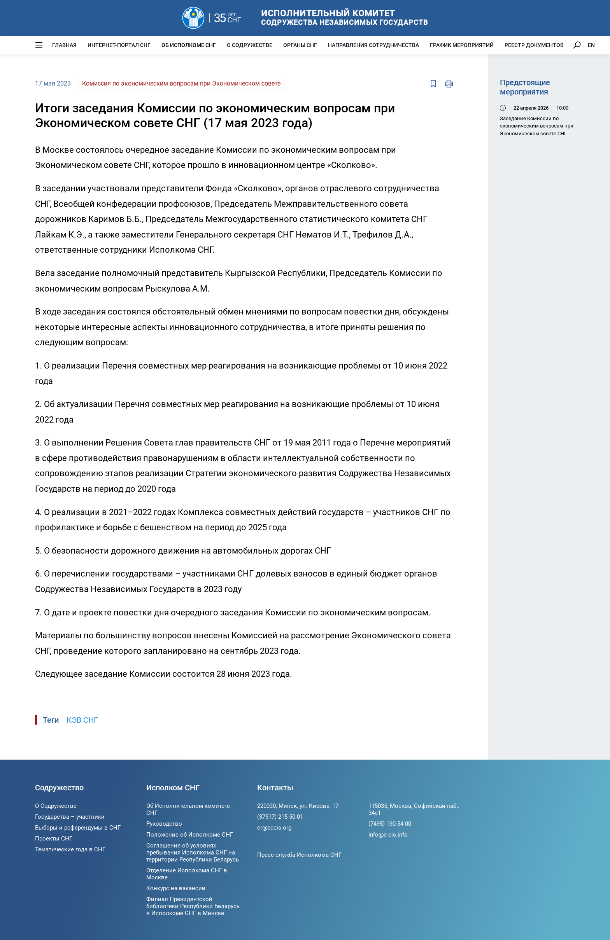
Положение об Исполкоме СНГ (189, 834)
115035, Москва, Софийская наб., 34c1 (413, 809)
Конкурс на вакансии (175, 888)
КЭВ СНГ (82, 720)
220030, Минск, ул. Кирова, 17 (297, 805)
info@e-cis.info (388, 834)
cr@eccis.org (274, 827)
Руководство (164, 823)
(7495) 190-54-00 (389, 823)
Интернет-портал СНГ (119, 45)
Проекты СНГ (53, 838)
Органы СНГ (300, 45)
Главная (64, 45)
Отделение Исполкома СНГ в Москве (186, 874)
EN (591, 45)
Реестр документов (534, 45)
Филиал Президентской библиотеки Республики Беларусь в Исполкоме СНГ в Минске (193, 906)
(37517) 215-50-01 (280, 816)
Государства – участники (70, 816)
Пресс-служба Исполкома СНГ (299, 854)
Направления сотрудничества (373, 45)
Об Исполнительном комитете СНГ (188, 809)
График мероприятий (462, 45)
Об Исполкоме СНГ (188, 45)
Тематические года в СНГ (70, 849)
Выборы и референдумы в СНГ (78, 827)
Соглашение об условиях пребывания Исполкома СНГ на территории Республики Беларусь (192, 852)
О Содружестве (249, 45)
